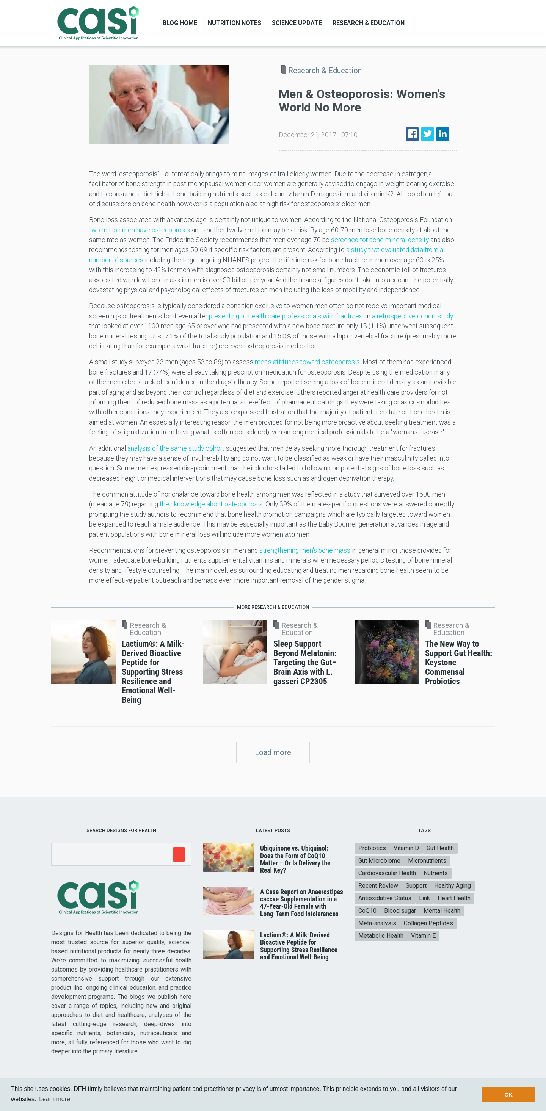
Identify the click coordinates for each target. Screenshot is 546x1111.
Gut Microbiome (379, 860)
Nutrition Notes (234, 23)
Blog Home (180, 23)
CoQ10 (367, 910)
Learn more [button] (54, 1099)
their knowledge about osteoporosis (211, 504)
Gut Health (440, 848)
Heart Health (454, 898)
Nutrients (436, 873)
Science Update (297, 23)
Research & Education (369, 23)
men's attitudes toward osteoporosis (307, 362)
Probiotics (372, 848)
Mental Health (442, 910)
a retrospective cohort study (412, 316)
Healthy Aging (452, 885)
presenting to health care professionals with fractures (285, 316)
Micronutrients (427, 860)
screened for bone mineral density (380, 240)
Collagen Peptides (428, 923)
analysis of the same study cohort (175, 448)
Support (416, 885)
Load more (273, 752)
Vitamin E (423, 935)
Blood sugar (400, 910)
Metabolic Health (380, 935)
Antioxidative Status (384, 898)
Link (424, 898)
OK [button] (508, 1095)
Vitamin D (406, 848)
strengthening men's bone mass (304, 550)
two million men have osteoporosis (139, 230)
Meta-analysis (377, 923)
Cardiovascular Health (387, 873)
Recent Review (378, 885)
